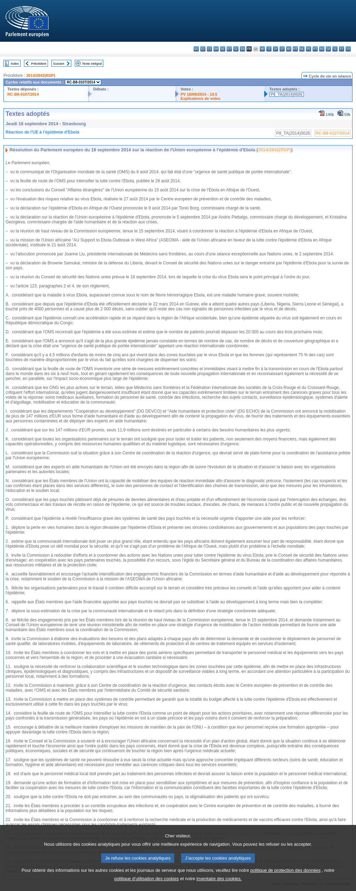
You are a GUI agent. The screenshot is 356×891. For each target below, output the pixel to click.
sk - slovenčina (328, 48)
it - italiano (269, 48)
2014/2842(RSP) (40, 75)
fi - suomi (341, 48)
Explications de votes (200, 98)
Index (15, 63)
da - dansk (216, 48)
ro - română (321, 48)
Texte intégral (92, 63)
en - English (242, 48)
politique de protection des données (285, 878)
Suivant (58, 63)
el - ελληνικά (235, 48)
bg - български (196, 48)
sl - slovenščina (335, 48)
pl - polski (308, 48)
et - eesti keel (229, 48)
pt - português (315, 48)
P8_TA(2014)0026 (286, 94)
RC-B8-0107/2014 (23, 94)
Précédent (39, 63)
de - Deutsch (222, 48)
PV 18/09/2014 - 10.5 (198, 94)
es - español (202, 48)
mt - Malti (295, 48)
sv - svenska (348, 48)
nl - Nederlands (302, 48)
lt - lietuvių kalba (282, 48)
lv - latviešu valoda (275, 48)
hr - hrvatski (262, 48)
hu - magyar (288, 48)
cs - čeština (209, 48)
